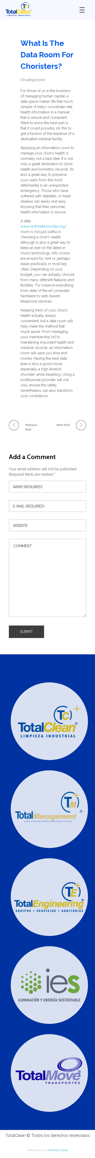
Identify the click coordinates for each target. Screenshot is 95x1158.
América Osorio (57, 1150)
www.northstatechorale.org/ (44, 226)
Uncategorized (33, 80)
